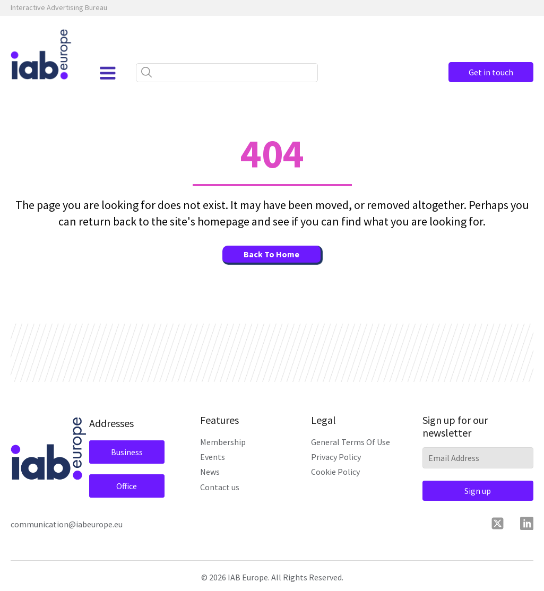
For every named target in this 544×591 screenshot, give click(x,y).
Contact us (219, 487)
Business (127, 452)
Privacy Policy (336, 456)
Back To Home (271, 254)
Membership (223, 442)
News (210, 471)
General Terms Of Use (350, 442)
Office (126, 486)
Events (212, 456)
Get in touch (491, 72)
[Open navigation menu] (108, 73)
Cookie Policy (335, 471)
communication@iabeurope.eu (67, 524)
